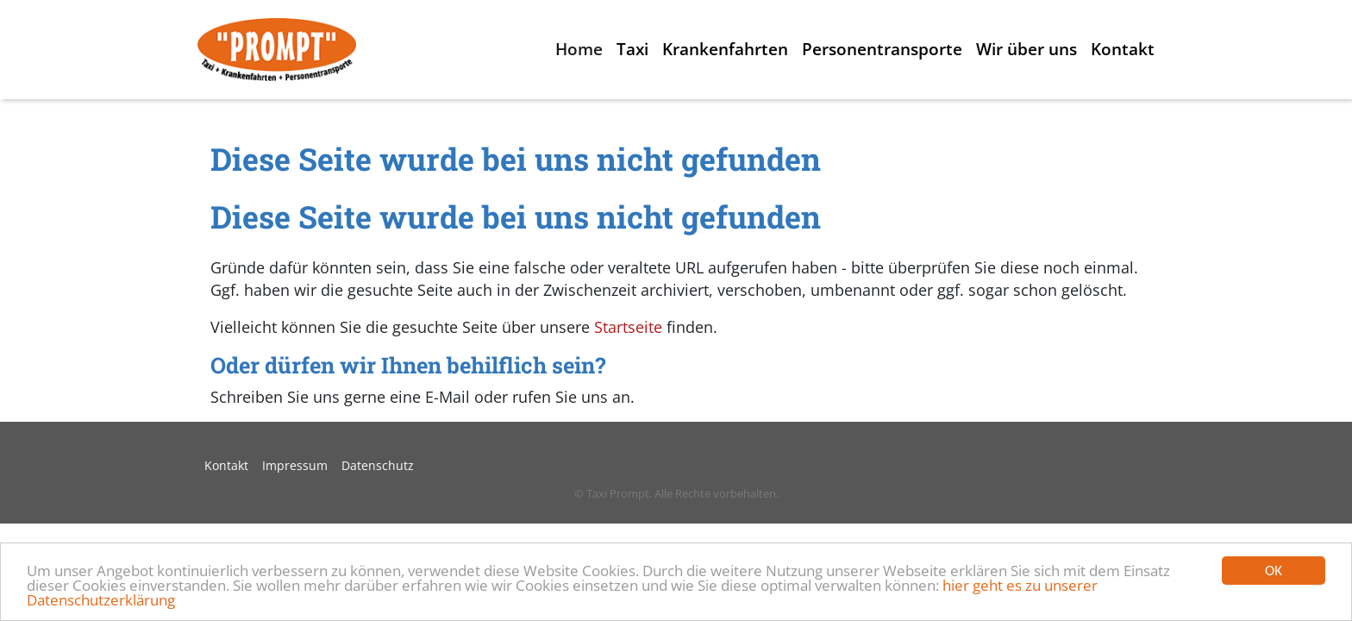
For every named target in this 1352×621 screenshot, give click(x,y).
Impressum (295, 465)
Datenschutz (377, 465)
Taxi (632, 48)
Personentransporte (882, 48)
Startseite (628, 327)
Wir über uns (1026, 48)
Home (579, 48)
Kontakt (1123, 48)
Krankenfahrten (725, 48)
